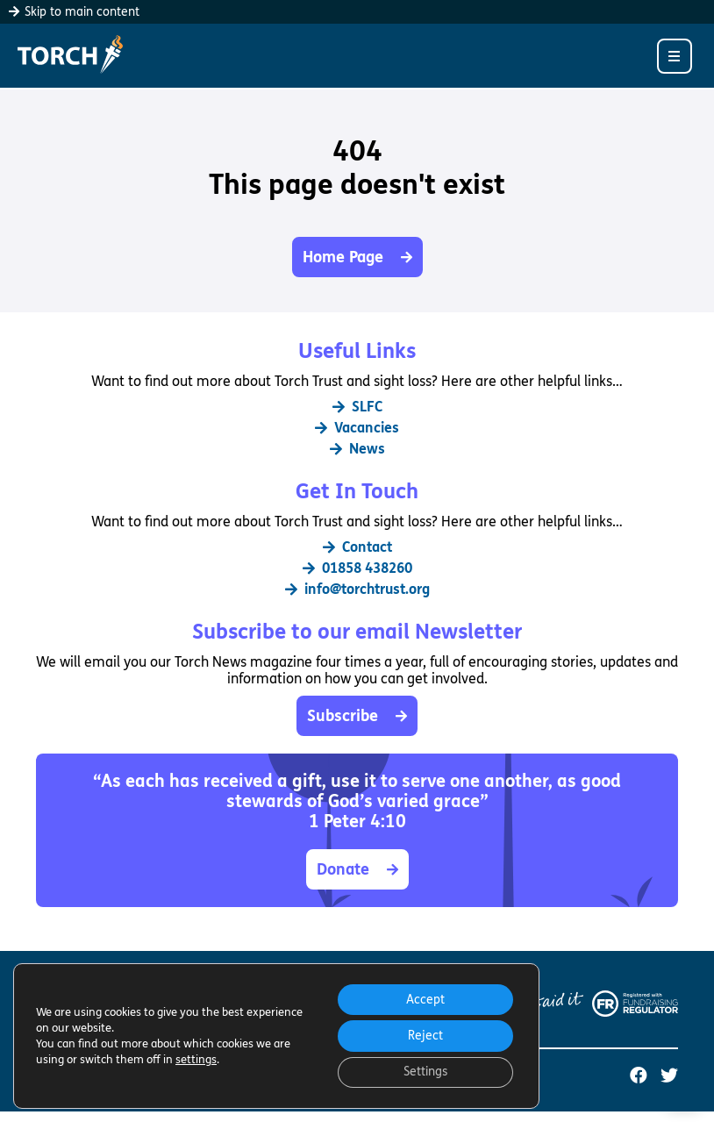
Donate (357, 869)
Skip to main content (74, 11)
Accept (424, 997)
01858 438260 (357, 568)
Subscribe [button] (357, 715)
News (357, 448)
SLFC (357, 406)
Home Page (357, 257)
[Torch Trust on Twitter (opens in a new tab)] (669, 1076)
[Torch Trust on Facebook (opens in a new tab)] (638, 1076)
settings (196, 1059)
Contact (357, 547)
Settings (424, 1071)
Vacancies (357, 427)
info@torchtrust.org (357, 589)
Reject (424, 1034)
